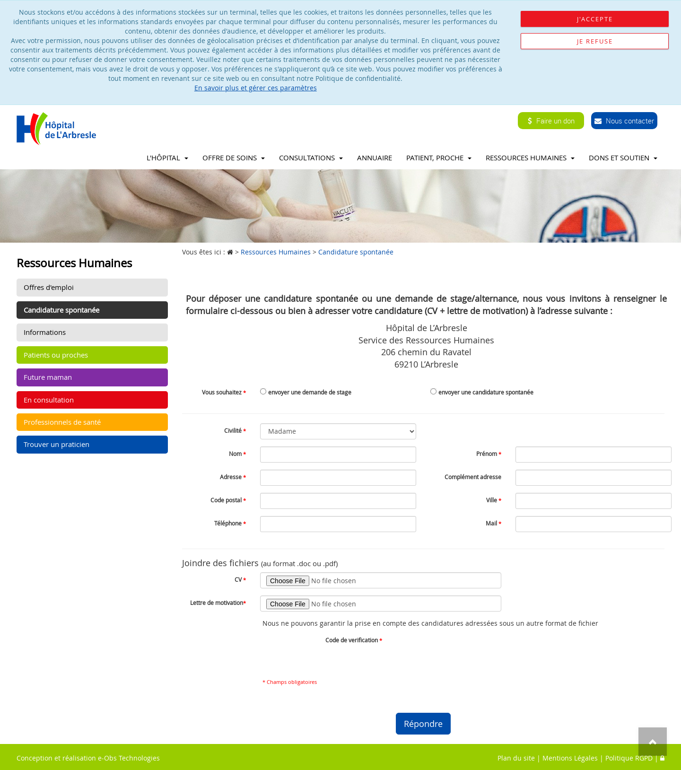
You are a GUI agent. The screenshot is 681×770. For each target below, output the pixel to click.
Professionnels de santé (62, 422)
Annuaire (374, 157)
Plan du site (516, 757)
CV (240, 579)
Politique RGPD (629, 757)
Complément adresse (473, 477)
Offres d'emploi (49, 287)
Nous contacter (624, 120)
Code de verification (353, 640)
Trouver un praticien (56, 444)
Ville (493, 500)
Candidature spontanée (61, 310)
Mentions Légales (570, 757)
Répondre (423, 723)
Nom (237, 453)
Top (652, 741)
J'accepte (595, 19)
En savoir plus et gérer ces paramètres (255, 87)
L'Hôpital (167, 157)
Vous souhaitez (224, 392)
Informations (45, 332)
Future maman (48, 377)
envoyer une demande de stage (309, 392)
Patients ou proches (56, 354)
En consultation (49, 399)
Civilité (235, 430)
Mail (493, 523)
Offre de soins (233, 157)
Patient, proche (438, 157)
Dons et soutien (623, 157)
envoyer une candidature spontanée (485, 392)
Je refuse (595, 41)
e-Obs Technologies (129, 757)
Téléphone (230, 523)
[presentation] (468, 651)
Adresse (233, 477)
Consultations (311, 157)
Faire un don (551, 120)
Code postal (228, 500)
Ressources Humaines (530, 157)
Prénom (488, 453)
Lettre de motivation (218, 602)
